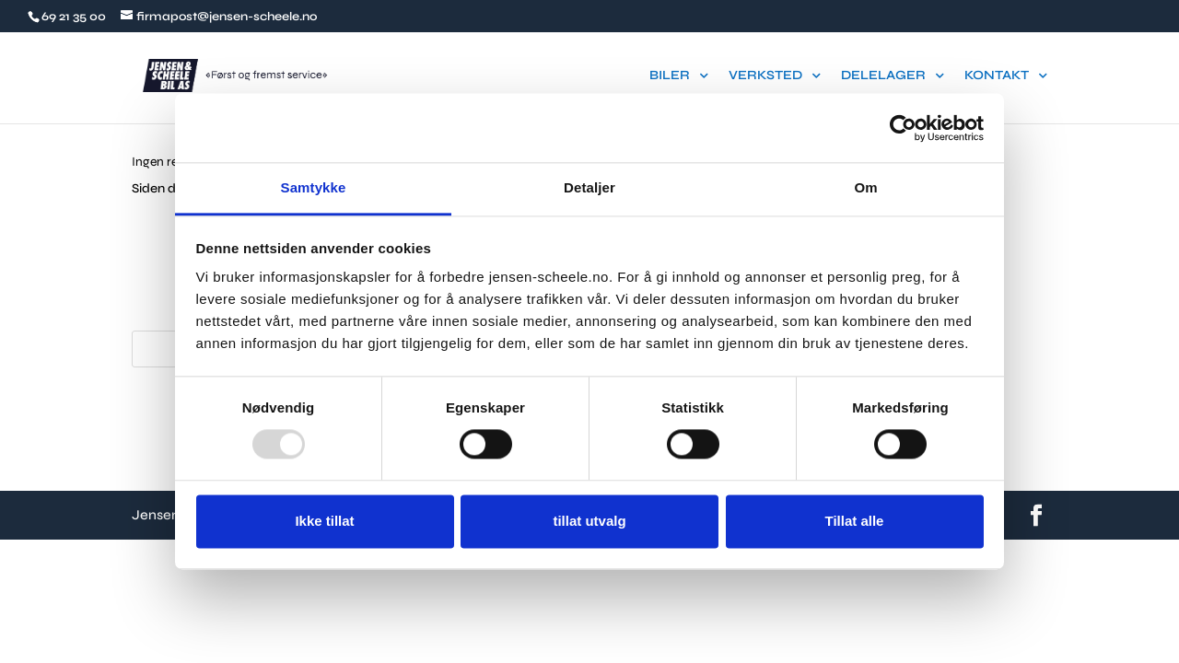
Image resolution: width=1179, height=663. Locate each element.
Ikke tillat (324, 521)
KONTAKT (996, 76)
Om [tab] (865, 187)
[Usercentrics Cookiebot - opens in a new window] (903, 128)
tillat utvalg (589, 521)
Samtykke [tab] (313, 187)
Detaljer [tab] (589, 187)
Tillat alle (854, 521)
